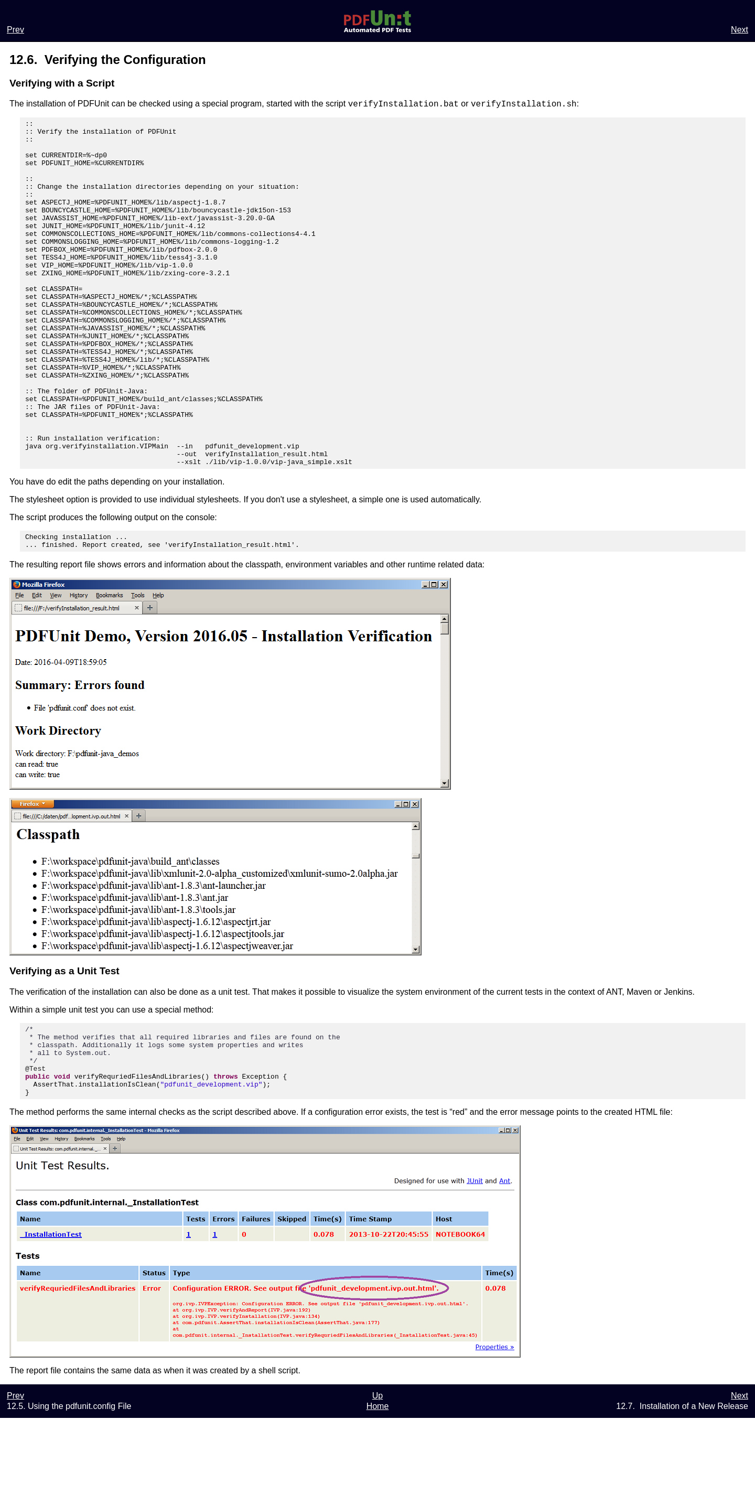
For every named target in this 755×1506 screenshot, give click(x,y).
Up (377, 1483)
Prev (15, 29)
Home (377, 1494)
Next (739, 29)
